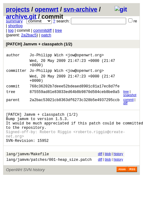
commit (128, 106)
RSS (132, 184)
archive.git (21, 16)
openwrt (46, 9)
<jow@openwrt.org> (85, 55)
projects (18, 9)
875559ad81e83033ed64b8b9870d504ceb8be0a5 (75, 99)
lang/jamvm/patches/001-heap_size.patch (49, 174)
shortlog (15, 25)
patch (46, 35)
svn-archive (80, 9)
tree (58, 30)
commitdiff (42, 30)
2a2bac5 (29, 35)
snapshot (129, 101)
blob (108, 167)
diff (125, 109)
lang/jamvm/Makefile (27, 167)
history (118, 167)
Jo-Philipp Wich (46, 55)
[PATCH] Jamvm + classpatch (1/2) (39, 44)
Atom (122, 184)
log (10, 30)
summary (14, 21)
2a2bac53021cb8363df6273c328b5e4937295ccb (75, 107)
